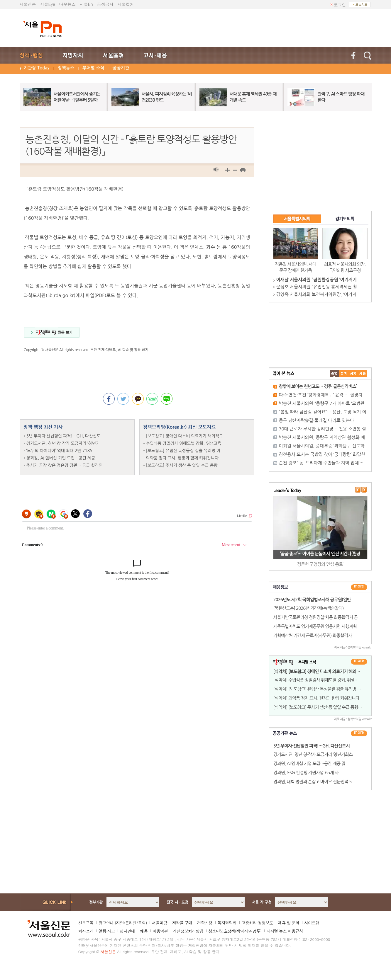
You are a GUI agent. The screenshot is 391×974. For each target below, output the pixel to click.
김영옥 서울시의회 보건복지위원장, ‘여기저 (316, 294)
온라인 (130, 923)
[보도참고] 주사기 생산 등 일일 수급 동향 (182, 465)
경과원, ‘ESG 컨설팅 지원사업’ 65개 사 (305, 772)
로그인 (340, 5)
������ (359, 733)
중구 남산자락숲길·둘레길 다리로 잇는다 (316, 420)
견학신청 (204, 923)
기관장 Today (37, 68)
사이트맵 (311, 923)
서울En (86, 4)
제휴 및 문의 (288, 923)
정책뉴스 (66, 68)
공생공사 (105, 4)
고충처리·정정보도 (257, 923)
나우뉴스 (67, 4)
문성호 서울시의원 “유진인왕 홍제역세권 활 (316, 287)
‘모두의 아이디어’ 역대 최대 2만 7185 (59, 451)
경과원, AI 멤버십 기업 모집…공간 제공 (60, 458)
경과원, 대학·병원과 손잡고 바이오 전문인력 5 (312, 781)
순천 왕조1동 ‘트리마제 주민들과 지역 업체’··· (321, 463)
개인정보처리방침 (188, 931)
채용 (144, 931)
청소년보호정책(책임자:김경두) (234, 931)
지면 (119, 923)
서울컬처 (126, 4)
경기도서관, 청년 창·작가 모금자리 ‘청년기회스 (313, 754)
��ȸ (362, 373)
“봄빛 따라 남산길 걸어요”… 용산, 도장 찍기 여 (322, 412)
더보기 (359, 587)
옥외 (141, 923)
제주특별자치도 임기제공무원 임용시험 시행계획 (315, 626)
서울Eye (47, 4)
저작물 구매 (182, 923)
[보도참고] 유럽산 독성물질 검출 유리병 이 (183, 451)
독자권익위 (226, 923)
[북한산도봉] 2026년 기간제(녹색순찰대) (308, 608)
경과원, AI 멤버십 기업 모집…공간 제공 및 (309, 763)
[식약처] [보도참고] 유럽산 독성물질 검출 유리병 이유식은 (323, 689)
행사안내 (127, 931)
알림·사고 (107, 931)
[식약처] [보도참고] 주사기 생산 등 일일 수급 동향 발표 (320, 707)
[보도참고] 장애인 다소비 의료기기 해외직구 (184, 436)
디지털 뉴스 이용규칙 (284, 931)
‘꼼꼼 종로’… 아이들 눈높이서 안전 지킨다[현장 (320, 553)
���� (334, 373)
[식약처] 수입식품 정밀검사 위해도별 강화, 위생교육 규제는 (324, 680)
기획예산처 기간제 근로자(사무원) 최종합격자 (312, 635)
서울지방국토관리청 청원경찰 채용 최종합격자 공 (315, 617)
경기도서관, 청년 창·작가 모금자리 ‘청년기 (63, 443)
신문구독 (86, 923)
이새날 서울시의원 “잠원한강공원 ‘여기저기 (316, 279)
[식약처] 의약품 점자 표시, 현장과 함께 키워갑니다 (316, 698)
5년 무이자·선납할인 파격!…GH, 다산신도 (63, 436)
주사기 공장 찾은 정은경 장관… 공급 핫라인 (64, 465)
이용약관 (160, 931)
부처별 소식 (93, 68)
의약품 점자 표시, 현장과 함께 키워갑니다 (182, 458)
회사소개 (86, 931)
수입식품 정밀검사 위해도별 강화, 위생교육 (183, 443)
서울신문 (28, 4)
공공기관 (121, 68)
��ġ (343, 373)
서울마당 (159, 923)
